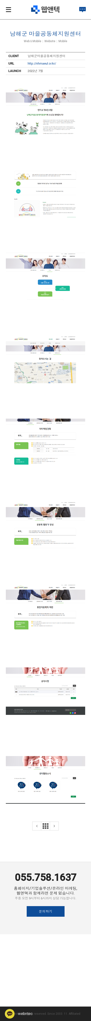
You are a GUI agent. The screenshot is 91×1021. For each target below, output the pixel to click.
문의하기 (45, 911)
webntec (19, 1013)
